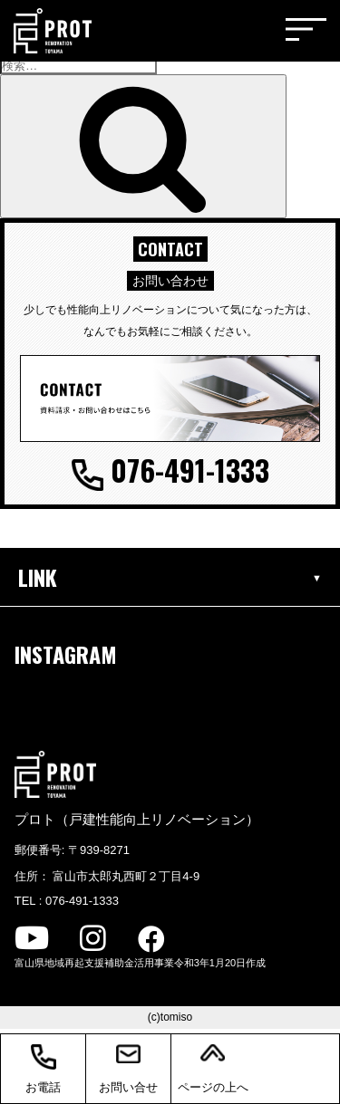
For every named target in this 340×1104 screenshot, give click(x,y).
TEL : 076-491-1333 (67, 900)
